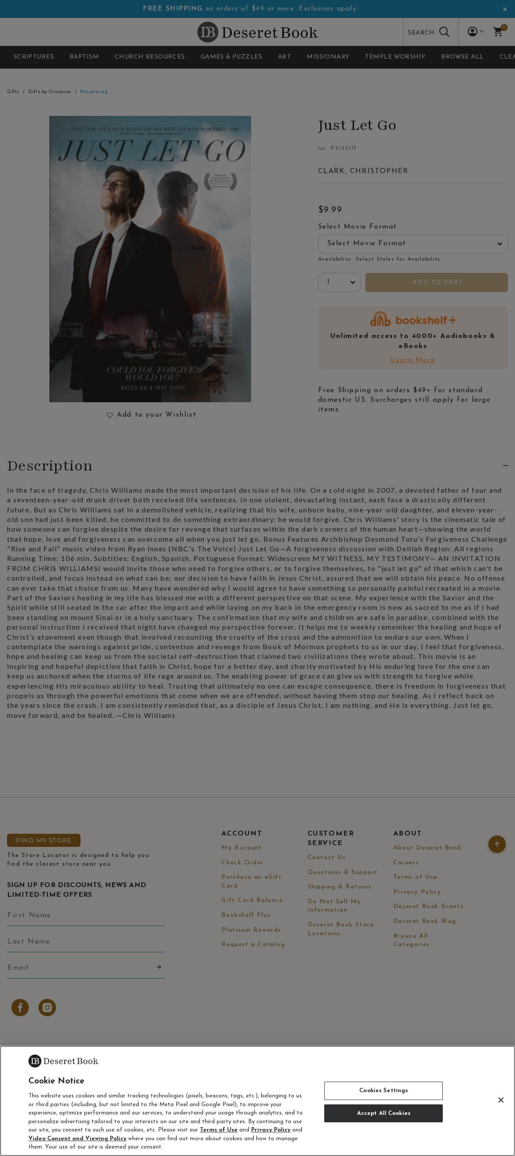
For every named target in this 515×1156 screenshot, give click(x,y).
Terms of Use (219, 1130)
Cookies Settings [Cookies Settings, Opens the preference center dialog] (383, 1090)
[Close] (501, 1100)
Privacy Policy (271, 1130)
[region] (257, 1101)
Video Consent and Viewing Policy (77, 1139)
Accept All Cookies (383, 1113)
